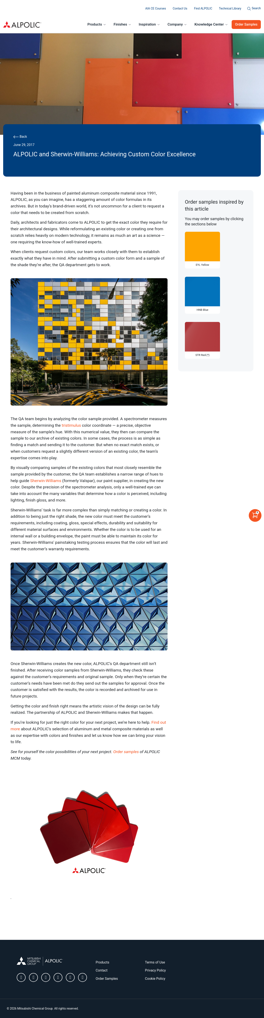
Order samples (126, 751)
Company (175, 24)
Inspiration (147, 24)
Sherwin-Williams (45, 480)
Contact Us (180, 8)
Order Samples (246, 24)
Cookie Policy (155, 979)
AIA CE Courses (155, 8)
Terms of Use (155, 962)
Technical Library (230, 8)
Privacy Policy (155, 970)
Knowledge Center (209, 24)
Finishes (120, 24)
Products (94, 24)
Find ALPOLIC (203, 8)
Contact (101, 970)
